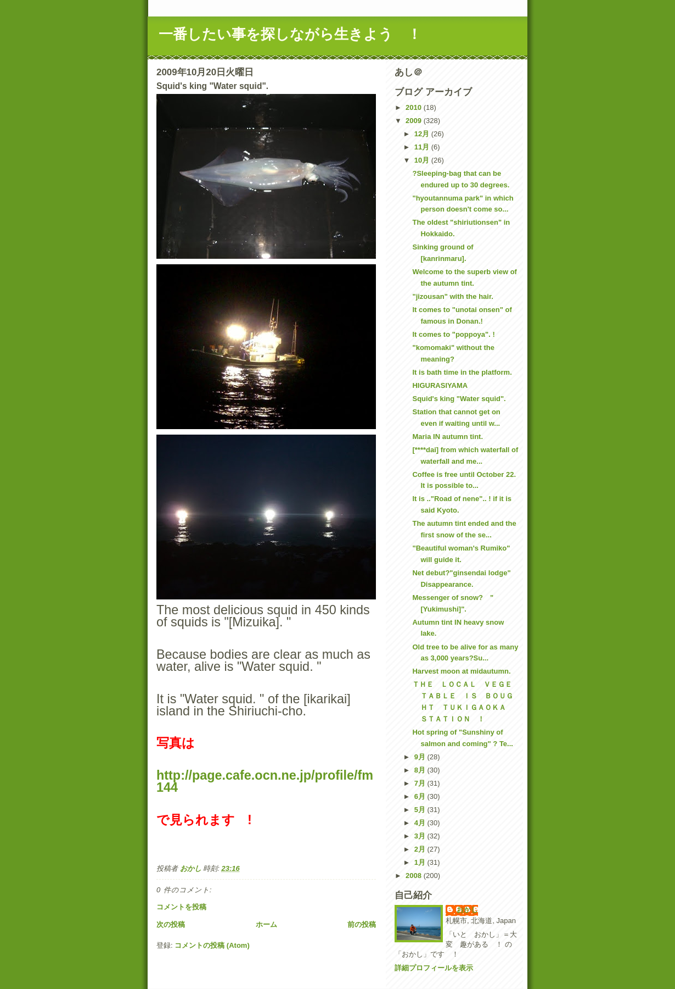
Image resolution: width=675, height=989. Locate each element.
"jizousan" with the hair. (452, 296)
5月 (421, 809)
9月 (421, 757)
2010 (415, 107)
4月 (421, 823)
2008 (415, 875)
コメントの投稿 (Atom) (212, 945)
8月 (421, 770)
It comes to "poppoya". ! (453, 334)
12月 (422, 134)
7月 (421, 783)
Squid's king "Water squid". (458, 399)
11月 (422, 147)
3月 (421, 836)
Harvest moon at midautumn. (461, 671)
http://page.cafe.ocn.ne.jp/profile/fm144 (264, 781)
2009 (415, 120)
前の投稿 (361, 924)
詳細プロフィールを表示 (434, 968)
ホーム (266, 924)
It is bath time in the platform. (461, 372)
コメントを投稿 (181, 907)
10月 (422, 160)
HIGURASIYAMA (440, 385)
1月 (421, 862)
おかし (467, 909)
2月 (421, 849)
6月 (421, 796)
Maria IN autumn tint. (447, 436)
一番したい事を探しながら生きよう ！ (290, 34)
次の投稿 (170, 924)
